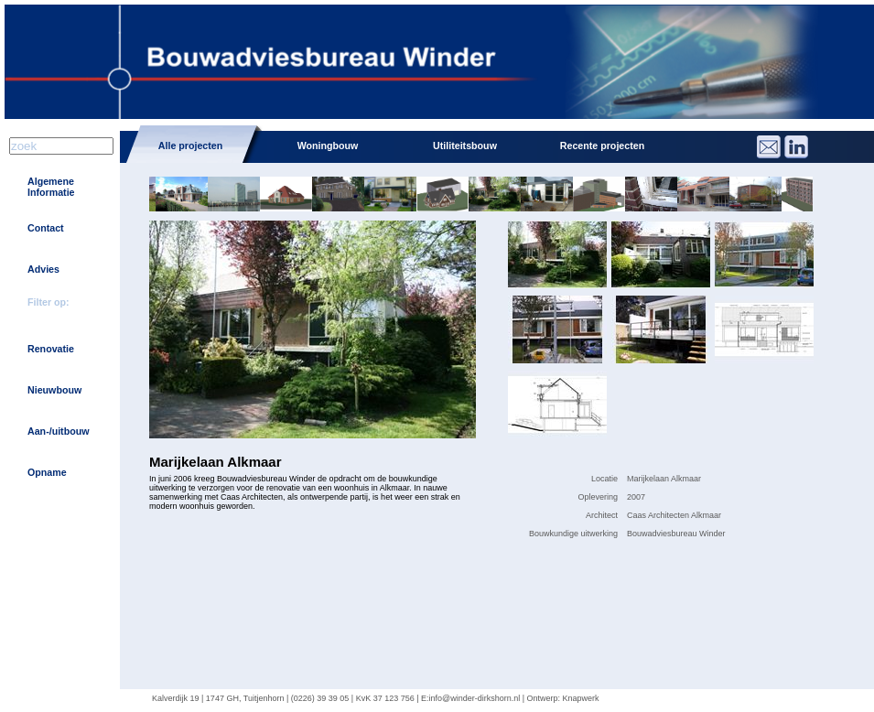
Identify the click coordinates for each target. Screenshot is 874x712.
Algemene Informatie (51, 187)
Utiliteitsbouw (465, 145)
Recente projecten (602, 145)
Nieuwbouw (54, 389)
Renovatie (50, 348)
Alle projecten (190, 145)
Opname (47, 472)
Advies (43, 269)
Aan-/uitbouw (58, 431)
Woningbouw (328, 145)
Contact (45, 227)
